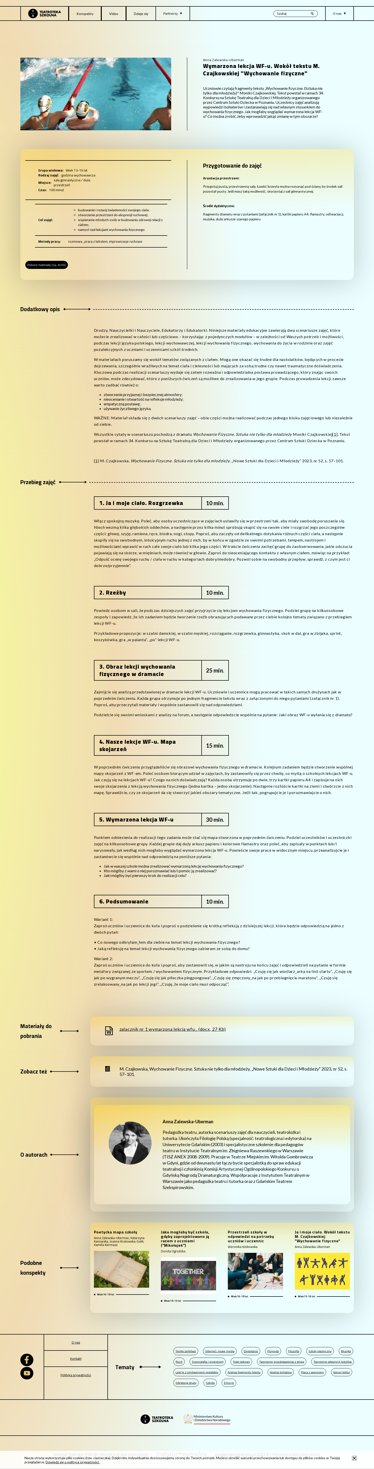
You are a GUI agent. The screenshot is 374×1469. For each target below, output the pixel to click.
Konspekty (85, 14)
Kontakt (75, 1358)
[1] (334, 434)
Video (113, 14)
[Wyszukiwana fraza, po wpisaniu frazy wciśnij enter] (295, 13)
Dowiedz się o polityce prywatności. (73, 1462)
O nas (76, 1342)
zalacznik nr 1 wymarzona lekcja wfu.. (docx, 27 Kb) (172, 1029)
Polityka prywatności (76, 1375)
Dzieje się (141, 14)
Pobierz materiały (46, 265)
